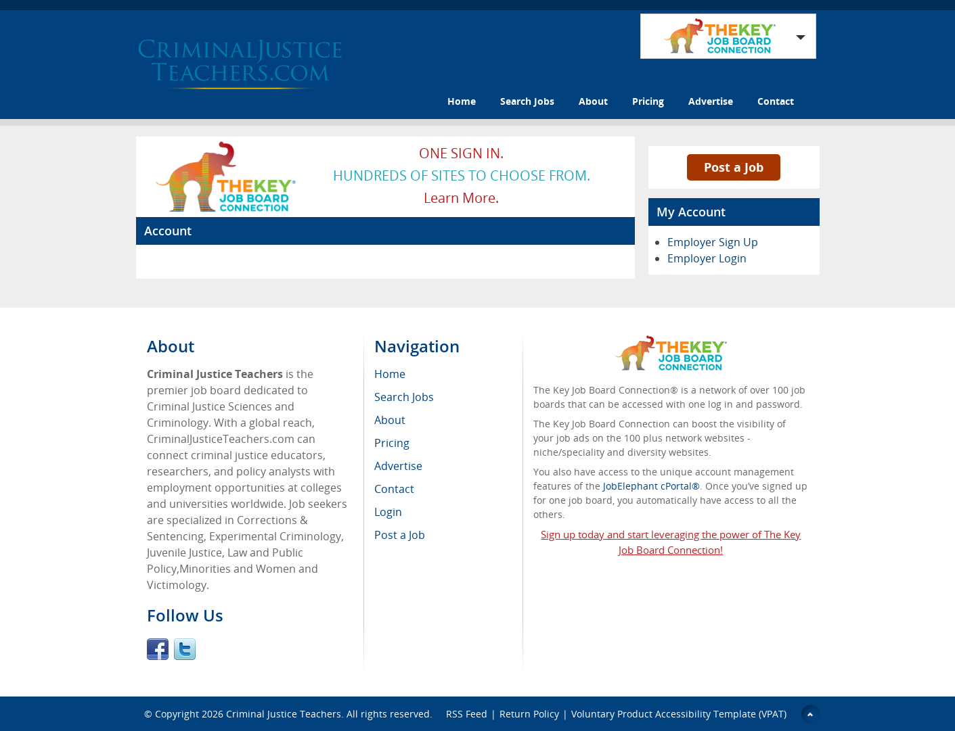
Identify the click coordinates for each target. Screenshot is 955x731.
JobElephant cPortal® (651, 485)
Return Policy (529, 713)
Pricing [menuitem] (391, 442)
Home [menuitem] (389, 374)
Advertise (710, 101)
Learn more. (461, 198)
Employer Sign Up (712, 242)
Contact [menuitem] (394, 488)
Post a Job (733, 167)
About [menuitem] (389, 419)
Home (461, 101)
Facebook (158, 649)
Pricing (648, 101)
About (593, 101)
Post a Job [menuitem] (399, 534)
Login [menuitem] (388, 511)
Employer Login (707, 258)
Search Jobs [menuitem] (404, 397)
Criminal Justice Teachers (283, 713)
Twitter (185, 649)
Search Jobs (527, 101)
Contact (775, 101)
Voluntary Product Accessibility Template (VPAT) (678, 713)
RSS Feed (466, 713)
